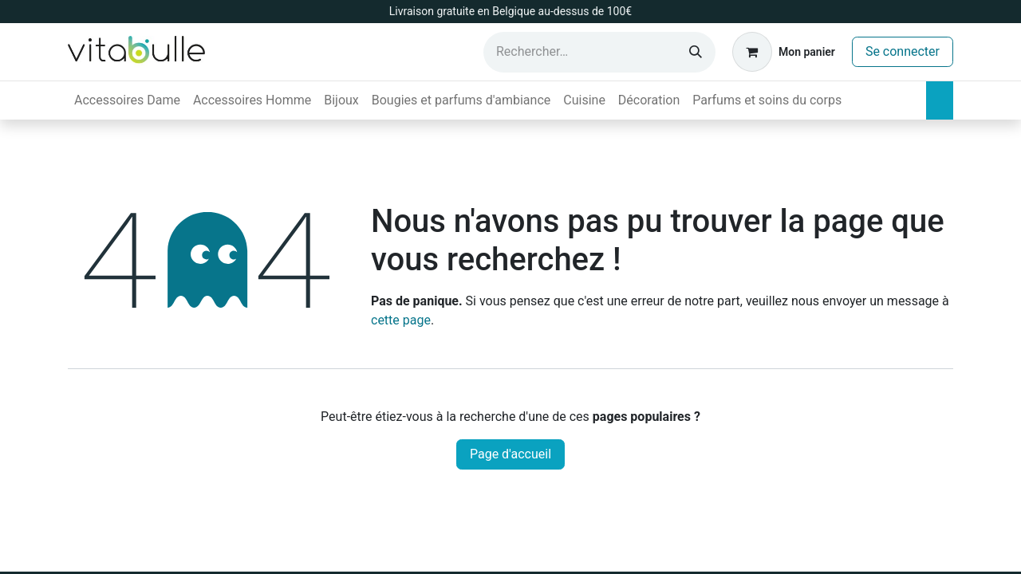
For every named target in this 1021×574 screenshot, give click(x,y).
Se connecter (902, 51)
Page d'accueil (510, 454)
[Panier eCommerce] (784, 51)
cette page (401, 320)
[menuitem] (127, 100)
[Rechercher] (695, 52)
